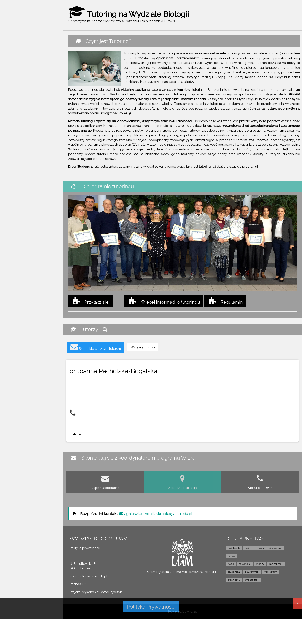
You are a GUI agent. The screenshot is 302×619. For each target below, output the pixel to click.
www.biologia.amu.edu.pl (88, 576)
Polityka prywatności (85, 548)
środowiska (275, 547)
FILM (10, 100)
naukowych (252, 571)
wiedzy (260, 563)
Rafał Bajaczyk (111, 592)
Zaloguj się (15, 39)
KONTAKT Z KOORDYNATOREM (29, 108)
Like (78, 434)
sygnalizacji (276, 563)
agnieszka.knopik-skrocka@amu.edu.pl (155, 514)
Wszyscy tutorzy (143, 347)
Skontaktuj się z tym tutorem (95, 347)
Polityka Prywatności (151, 607)
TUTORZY (14, 84)
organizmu (234, 579)
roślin (248, 547)
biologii (260, 547)
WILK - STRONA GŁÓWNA (26, 59)
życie (231, 563)
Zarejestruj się (41, 39)
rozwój (231, 555)
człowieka (245, 563)
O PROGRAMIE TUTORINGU (27, 76)
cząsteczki (234, 547)
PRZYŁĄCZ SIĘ (17, 92)
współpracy (270, 571)
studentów (234, 571)
